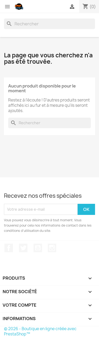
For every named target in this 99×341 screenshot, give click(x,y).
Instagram (52, 248)
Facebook (8, 248)
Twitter (23, 248)
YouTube (38, 248)
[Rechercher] (49, 24)
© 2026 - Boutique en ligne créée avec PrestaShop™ (40, 331)
